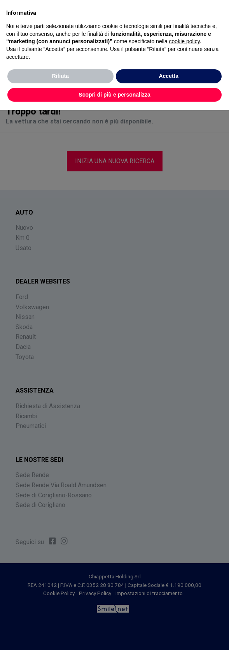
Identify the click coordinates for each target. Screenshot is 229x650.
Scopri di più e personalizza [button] (114, 95)
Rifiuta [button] (60, 76)
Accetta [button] (168, 76)
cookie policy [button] (184, 41)
